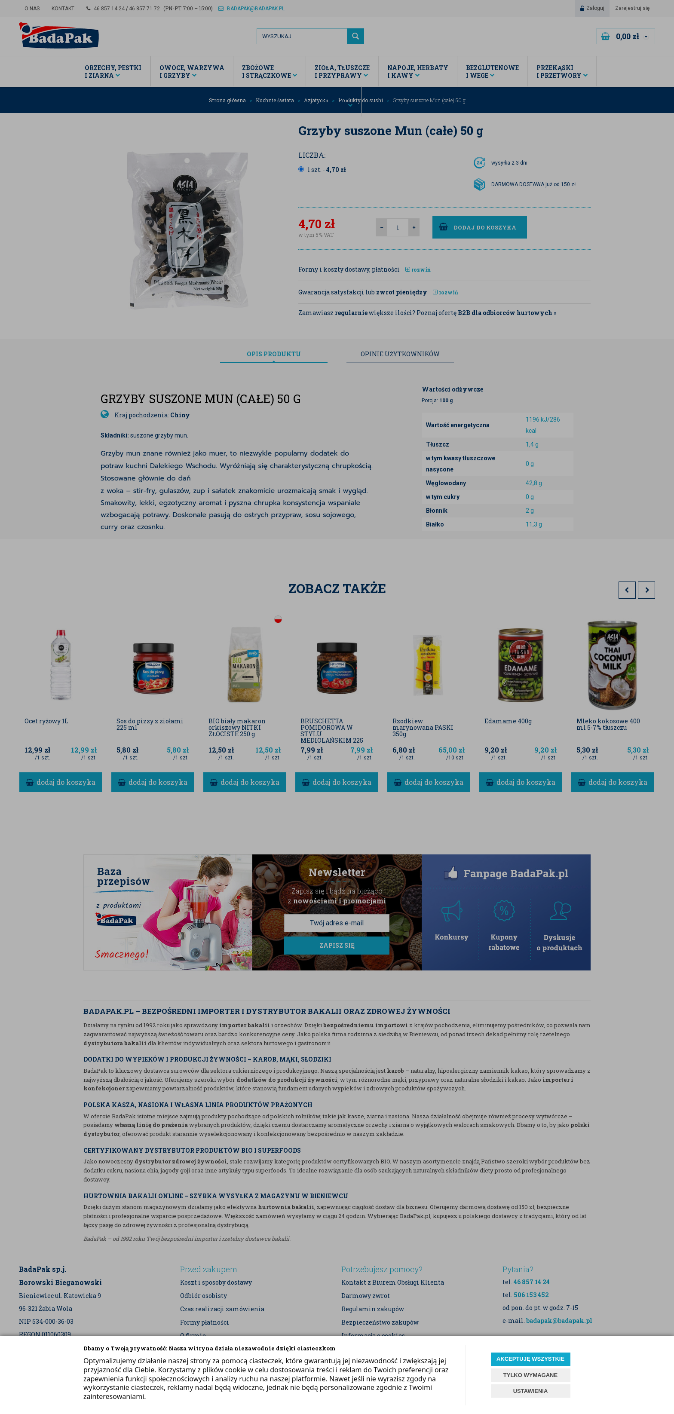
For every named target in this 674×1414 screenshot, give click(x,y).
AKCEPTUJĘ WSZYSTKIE (530, 1359)
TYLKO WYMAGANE (530, 1375)
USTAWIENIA (530, 1391)
